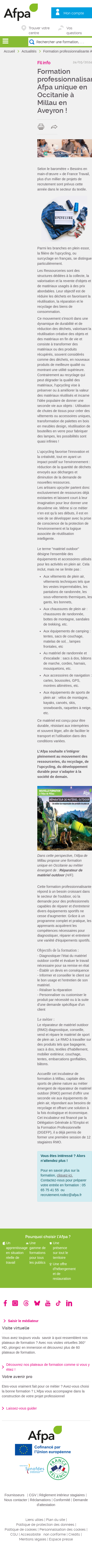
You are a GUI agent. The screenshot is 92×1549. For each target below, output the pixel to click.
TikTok (58, 1303)
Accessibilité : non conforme (43, 1534)
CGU (14, 1534)
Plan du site (55, 1520)
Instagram (15, 1303)
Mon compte (74, 13)
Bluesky (37, 1303)
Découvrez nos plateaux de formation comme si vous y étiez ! (48, 1367)
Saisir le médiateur (23, 1321)
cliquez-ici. (65, 1175)
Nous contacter (15, 1500)
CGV (32, 1495)
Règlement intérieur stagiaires (62, 1495)
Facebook (5, 1303)
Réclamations (40, 1500)
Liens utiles (34, 1520)
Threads (26, 1303)
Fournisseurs (14, 1495)
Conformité (61, 1500)
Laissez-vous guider (21, 1408)
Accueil (10, 51)
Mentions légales (32, 1539)
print (42, 126)
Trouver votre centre (39, 28)
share (55, 126)
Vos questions (74, 28)
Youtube (47, 1303)
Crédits (74, 1534)
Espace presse (61, 1539)
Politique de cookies (21, 1529)
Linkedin (69, 1303)
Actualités (30, 51)
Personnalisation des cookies (62, 1529)
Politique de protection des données (45, 1525)
